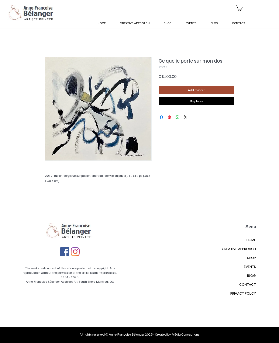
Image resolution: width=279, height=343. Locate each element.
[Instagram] (75, 251)
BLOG (251, 275)
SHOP (251, 257)
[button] (239, 8)
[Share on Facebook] (161, 117)
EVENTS (250, 266)
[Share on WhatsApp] (177, 117)
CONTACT (247, 284)
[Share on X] (185, 117)
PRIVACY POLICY (243, 293)
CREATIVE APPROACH (239, 248)
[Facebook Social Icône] (64, 251)
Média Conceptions (185, 334)
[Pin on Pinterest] (169, 117)
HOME (251, 240)
